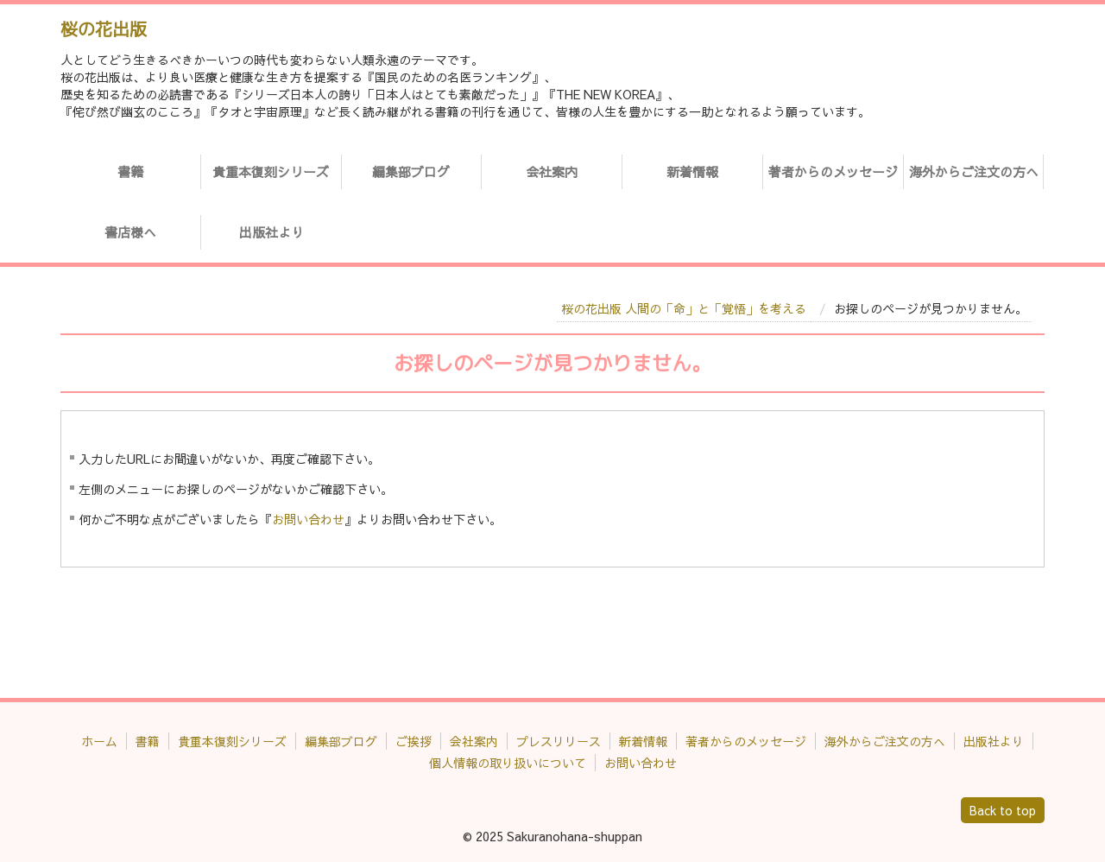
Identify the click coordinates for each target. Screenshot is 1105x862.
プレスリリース (558, 741)
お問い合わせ (308, 519)
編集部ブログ (411, 171)
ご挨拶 (413, 741)
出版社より (271, 232)
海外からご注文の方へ (974, 171)
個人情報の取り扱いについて (507, 762)
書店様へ (130, 232)
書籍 (130, 171)
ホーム (99, 741)
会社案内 (552, 171)
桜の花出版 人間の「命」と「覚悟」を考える (683, 308)
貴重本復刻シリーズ (270, 171)
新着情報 (692, 171)
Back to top (1002, 810)
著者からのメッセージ (833, 171)
